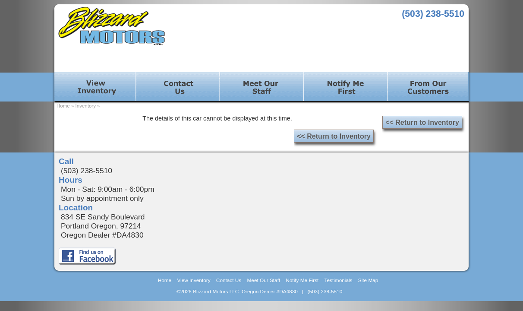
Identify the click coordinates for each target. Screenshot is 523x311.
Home (63, 105)
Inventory (86, 105)
